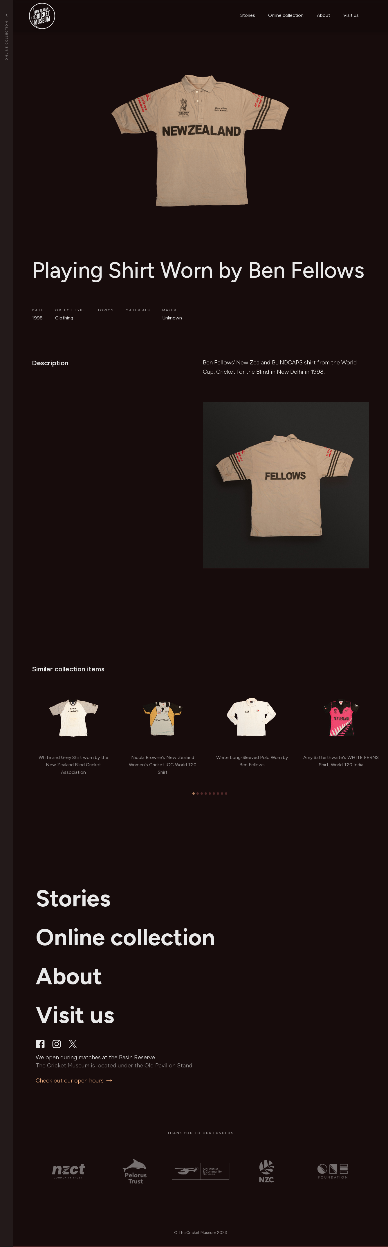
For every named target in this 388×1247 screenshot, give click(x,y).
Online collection (286, 15)
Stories (247, 15)
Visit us (351, 15)
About (323, 15)
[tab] (193, 793)
